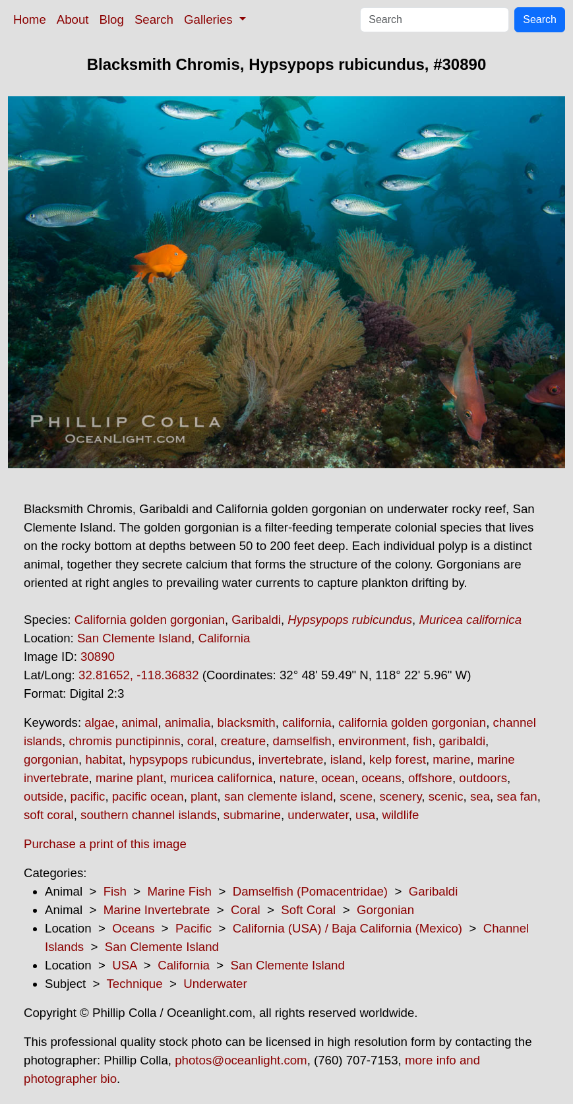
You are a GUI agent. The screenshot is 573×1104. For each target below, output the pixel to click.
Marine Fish (180, 891)
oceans (381, 778)
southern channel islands (148, 815)
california (307, 722)
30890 (97, 656)
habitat (103, 759)
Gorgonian (385, 910)
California (224, 638)
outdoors (483, 778)
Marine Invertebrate (157, 910)
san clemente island (278, 796)
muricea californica (221, 778)
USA (124, 965)
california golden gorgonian (412, 722)
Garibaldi (256, 620)
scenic (446, 796)
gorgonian (51, 759)
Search (154, 19)
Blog (112, 19)
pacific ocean (148, 796)
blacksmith (247, 722)
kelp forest (397, 759)
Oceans (133, 928)
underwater (317, 815)
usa (365, 815)
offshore (430, 778)
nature (297, 778)
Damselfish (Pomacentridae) (310, 891)
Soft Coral (308, 910)
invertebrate (291, 759)
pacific (88, 796)
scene (356, 796)
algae (99, 722)
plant (204, 796)
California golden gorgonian (150, 620)
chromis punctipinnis (124, 741)
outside (43, 796)
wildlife (400, 815)
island (346, 759)
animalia (187, 722)
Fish (115, 891)
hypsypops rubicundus (190, 759)
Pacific (193, 928)
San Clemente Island (134, 638)
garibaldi (462, 741)
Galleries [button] (210, 19)
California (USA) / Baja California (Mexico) (347, 928)
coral (200, 741)
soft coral (49, 815)
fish (422, 741)
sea (480, 796)
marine (451, 759)
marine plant (130, 778)
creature (243, 741)
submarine (252, 815)
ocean (338, 778)
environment (372, 741)
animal (139, 722)
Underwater (215, 984)
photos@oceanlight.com (241, 1060)
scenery (400, 796)
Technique (135, 984)
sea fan (517, 796)
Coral (245, 910)
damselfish (302, 741)
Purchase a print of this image (105, 844)
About (73, 19)
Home (29, 19)
